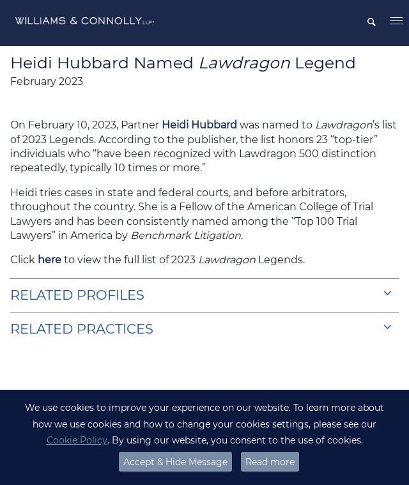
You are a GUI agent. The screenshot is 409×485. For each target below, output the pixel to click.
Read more (270, 462)
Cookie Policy (77, 440)
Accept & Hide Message (175, 462)
